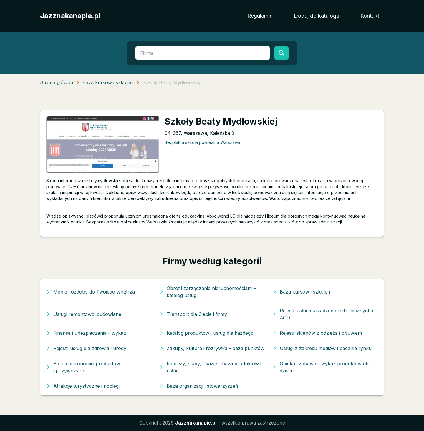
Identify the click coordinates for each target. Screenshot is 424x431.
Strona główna (56, 82)
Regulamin (260, 16)
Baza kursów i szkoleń (107, 82)
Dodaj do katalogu (316, 16)
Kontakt (369, 16)
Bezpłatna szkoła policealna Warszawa (202, 142)
